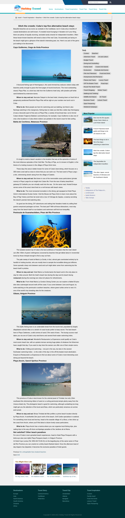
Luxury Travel (103, 80)
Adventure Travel (89, 57)
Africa (15, 506)
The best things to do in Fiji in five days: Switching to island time (101, 142)
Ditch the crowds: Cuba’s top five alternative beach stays (101, 153)
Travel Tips (83, 9)
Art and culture (103, 57)
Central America (43, 494)
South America (18, 501)
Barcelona (66, 501)
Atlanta (65, 496)
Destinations (59, 9)
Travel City (102, 9)
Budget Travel (88, 60)
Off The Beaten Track (91, 83)
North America (18, 498)
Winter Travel (102, 90)
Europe (15, 494)
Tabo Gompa (89, 197)
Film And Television (90, 73)
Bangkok (65, 498)
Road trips (104, 83)
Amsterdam (66, 494)
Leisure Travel (102, 100)
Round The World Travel (92, 87)
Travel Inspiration (71, 9)
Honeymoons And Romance (93, 77)
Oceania (16, 503)
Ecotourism (87, 70)
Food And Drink (105, 73)
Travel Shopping (89, 90)
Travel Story (93, 9)
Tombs (87, 188)
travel (19, 17)
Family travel (88, 67)
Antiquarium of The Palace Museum (97, 190)
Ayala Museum (90, 195)
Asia (14, 496)
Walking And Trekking (91, 93)
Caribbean (41, 496)
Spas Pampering (89, 103)
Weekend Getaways (90, 107)
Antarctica (41, 498)
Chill (18, 455)
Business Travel (89, 100)
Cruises (86, 53)
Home (51, 9)
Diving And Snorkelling (91, 63)
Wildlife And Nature (90, 97)
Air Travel (103, 97)
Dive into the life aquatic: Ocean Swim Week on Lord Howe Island (101, 120)
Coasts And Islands (102, 67)
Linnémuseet (89, 193)
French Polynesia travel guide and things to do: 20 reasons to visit (101, 131)
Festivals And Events (101, 70)
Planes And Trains (90, 80)
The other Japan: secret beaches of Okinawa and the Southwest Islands (101, 174)
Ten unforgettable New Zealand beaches (33, 452)
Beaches (39, 17)
